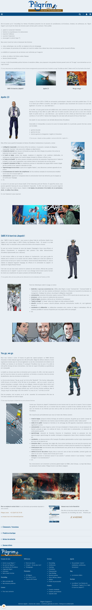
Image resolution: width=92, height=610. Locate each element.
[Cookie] (4, 606)
